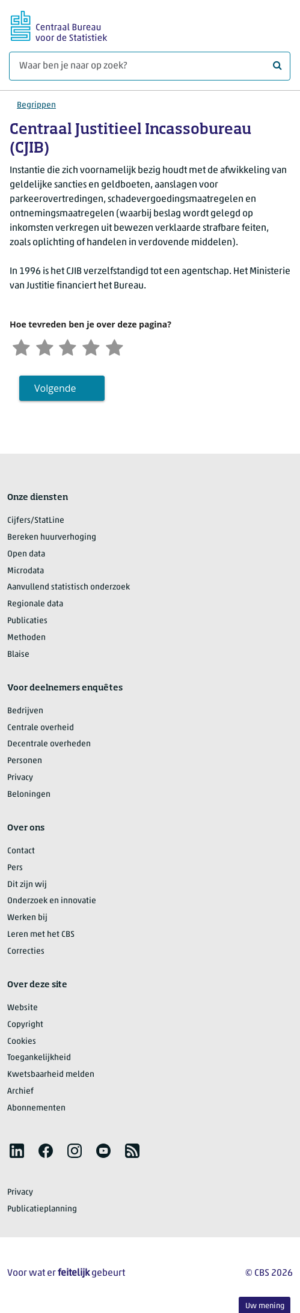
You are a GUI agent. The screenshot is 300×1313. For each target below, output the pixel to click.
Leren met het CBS (41, 936)
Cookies (21, 1042)
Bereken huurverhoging (51, 539)
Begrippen (36, 105)
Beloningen (29, 796)
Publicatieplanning (42, 1210)
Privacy (20, 779)
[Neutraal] (72, 347)
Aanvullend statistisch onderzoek (68, 589)
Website (22, 1009)
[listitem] (16, 1152)
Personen (24, 762)
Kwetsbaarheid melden (50, 1076)
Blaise (18, 656)
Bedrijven (25, 712)
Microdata (25, 572)
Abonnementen (36, 1109)
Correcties (25, 953)
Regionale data (35, 605)
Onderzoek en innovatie (51, 902)
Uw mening (264, 1306)
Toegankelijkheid (39, 1059)
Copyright (25, 1026)
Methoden (26, 639)
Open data (26, 555)
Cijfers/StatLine (35, 522)
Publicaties (27, 622)
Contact (21, 852)
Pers (15, 869)
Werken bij (27, 919)
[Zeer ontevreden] (22, 347)
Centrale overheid (40, 729)
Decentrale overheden (49, 745)
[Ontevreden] (47, 347)
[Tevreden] (97, 347)
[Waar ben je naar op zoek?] (149, 66)
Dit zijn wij (27, 885)
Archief (20, 1093)
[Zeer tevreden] (122, 347)
